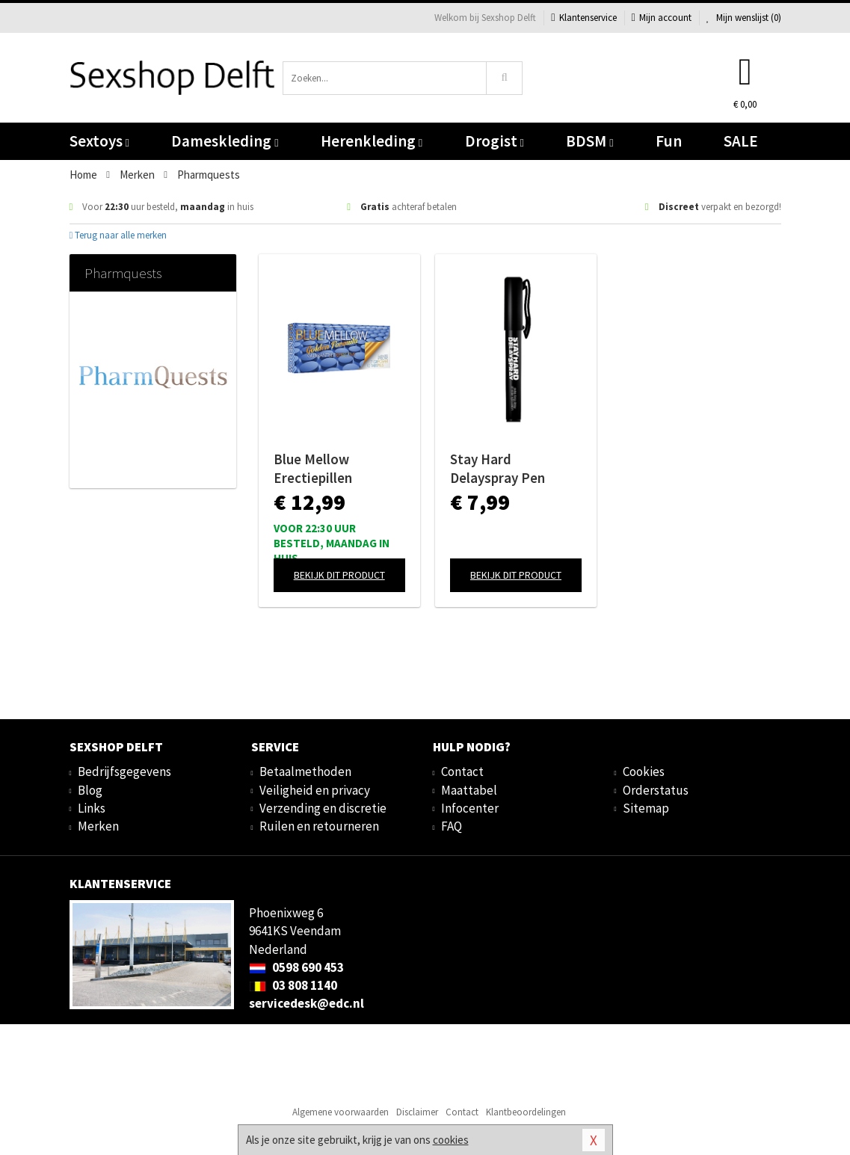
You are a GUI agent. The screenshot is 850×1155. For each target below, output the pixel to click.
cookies (451, 1140)
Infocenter (470, 808)
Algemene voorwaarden (340, 1112)
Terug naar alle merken (118, 235)
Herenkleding (371, 141)
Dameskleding (224, 141)
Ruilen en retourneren (319, 826)
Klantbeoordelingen (526, 1112)
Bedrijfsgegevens (124, 771)
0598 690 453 (296, 967)
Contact (462, 771)
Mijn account (662, 17)
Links (91, 808)
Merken (98, 826)
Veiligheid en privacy (314, 790)
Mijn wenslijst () (743, 17)
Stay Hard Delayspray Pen (497, 468)
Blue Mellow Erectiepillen (313, 468)
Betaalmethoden (305, 771)
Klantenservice (583, 17)
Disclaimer (417, 1112)
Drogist (494, 141)
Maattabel (469, 790)
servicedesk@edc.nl (306, 1003)
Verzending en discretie (322, 808)
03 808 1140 (293, 985)
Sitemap (646, 808)
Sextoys (99, 141)
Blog (90, 790)
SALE (741, 141)
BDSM (589, 141)
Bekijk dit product (339, 575)
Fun (669, 141)
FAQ (451, 826)
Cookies (644, 771)
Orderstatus (656, 790)
